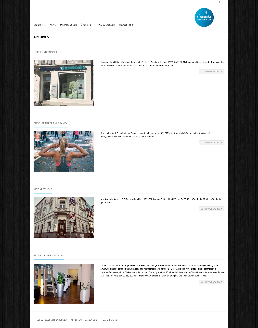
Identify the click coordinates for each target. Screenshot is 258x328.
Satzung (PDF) (92, 319)
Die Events (40, 24)
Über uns (86, 24)
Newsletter (126, 24)
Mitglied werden (105, 24)
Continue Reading (211, 71)
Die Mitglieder (68, 24)
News (53, 24)
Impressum (76, 319)
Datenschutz (110, 319)
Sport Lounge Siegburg (49, 255)
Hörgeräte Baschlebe (48, 52)
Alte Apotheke (43, 189)
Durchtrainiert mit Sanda (50, 123)
